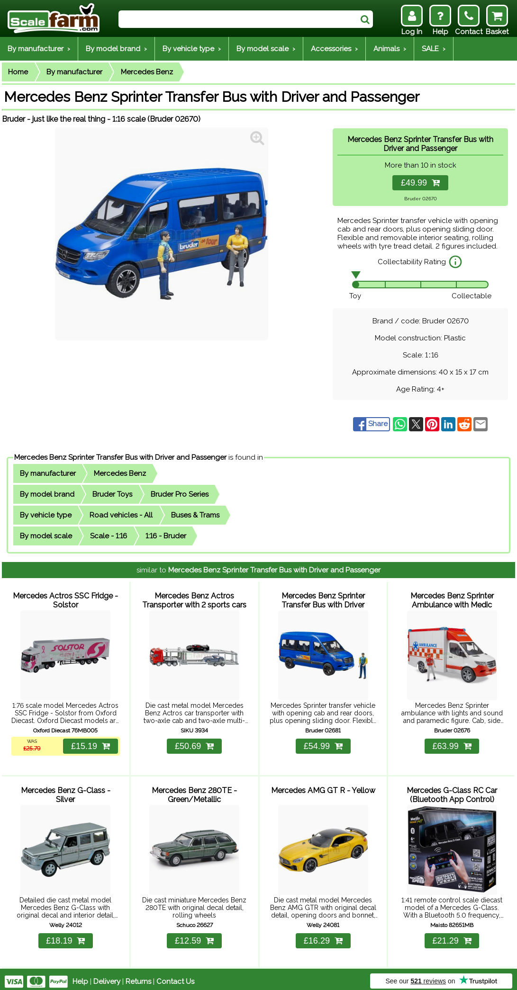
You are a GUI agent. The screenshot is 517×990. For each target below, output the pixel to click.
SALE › (433, 49)
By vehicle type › (192, 49)
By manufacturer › (39, 49)
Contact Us (175, 976)
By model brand (47, 494)
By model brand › (116, 49)
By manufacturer (74, 72)
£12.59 (194, 936)
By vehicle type (46, 515)
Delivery (106, 976)
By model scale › (265, 49)
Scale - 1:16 (108, 536)
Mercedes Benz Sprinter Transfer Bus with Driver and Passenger (120, 457)
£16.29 (323, 936)
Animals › (389, 49)
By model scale (46, 536)
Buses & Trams (195, 515)
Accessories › (334, 49)
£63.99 (452, 744)
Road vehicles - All (121, 515)
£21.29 (452, 936)
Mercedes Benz (147, 72)
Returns (138, 976)
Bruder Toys (112, 494)
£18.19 (65, 936)
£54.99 (323, 744)
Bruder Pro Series (180, 494)
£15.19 (90, 744)
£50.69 (194, 744)
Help (80, 976)
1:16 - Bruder (165, 536)
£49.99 (420, 182)
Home (18, 72)
